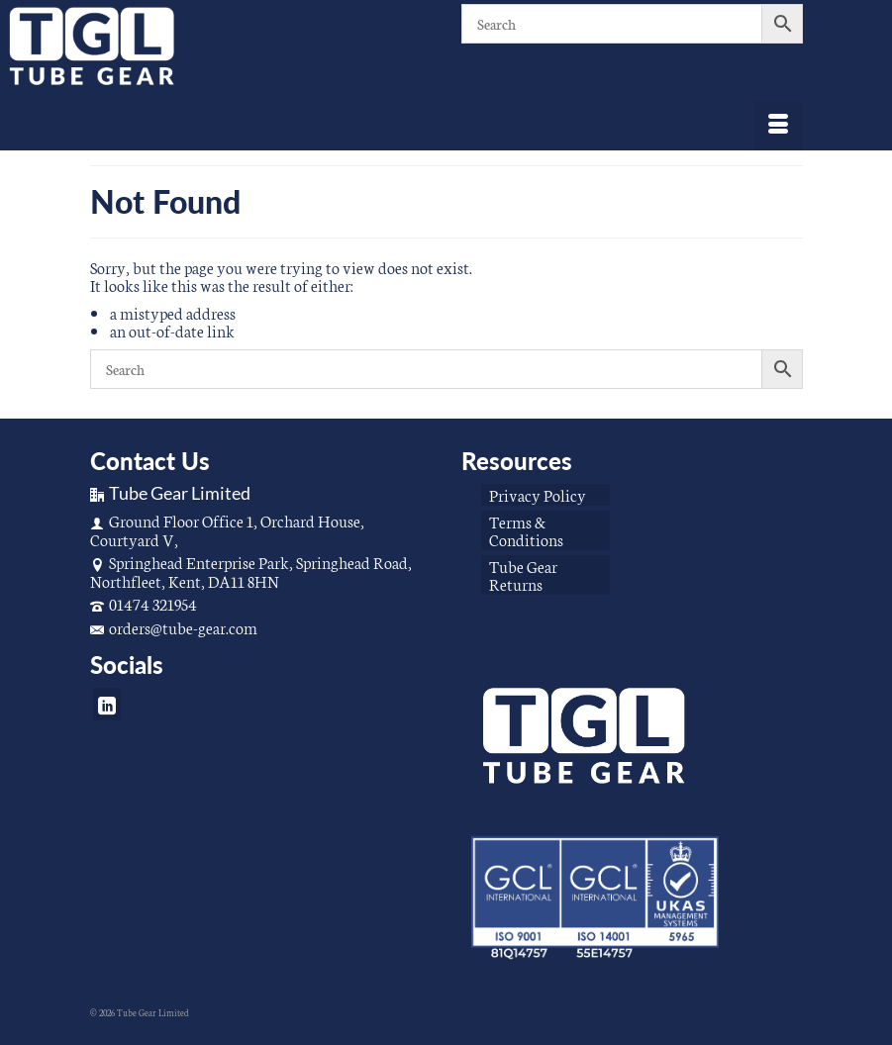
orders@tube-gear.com (173, 627)
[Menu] (778, 125)
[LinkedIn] (107, 704)
